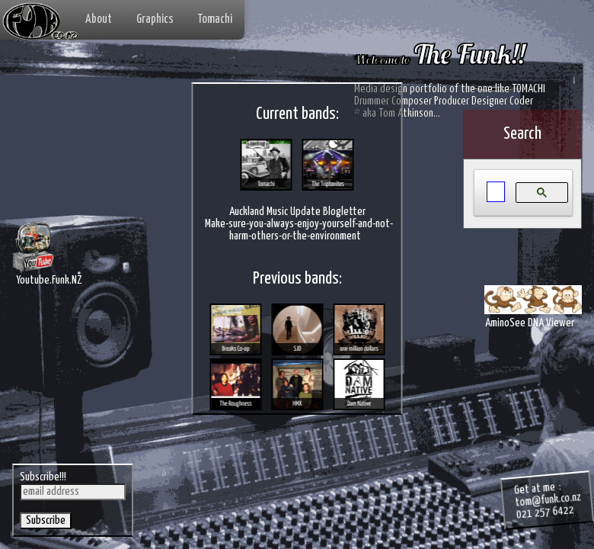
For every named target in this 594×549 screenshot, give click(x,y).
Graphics (155, 19)
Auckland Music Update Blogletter (297, 212)
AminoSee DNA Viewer (533, 315)
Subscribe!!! (43, 477)
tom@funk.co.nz (548, 499)
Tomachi (215, 19)
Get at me (534, 488)
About (98, 19)
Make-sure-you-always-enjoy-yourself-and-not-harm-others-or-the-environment (299, 230)
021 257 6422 (545, 512)
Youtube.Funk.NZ (47, 278)
